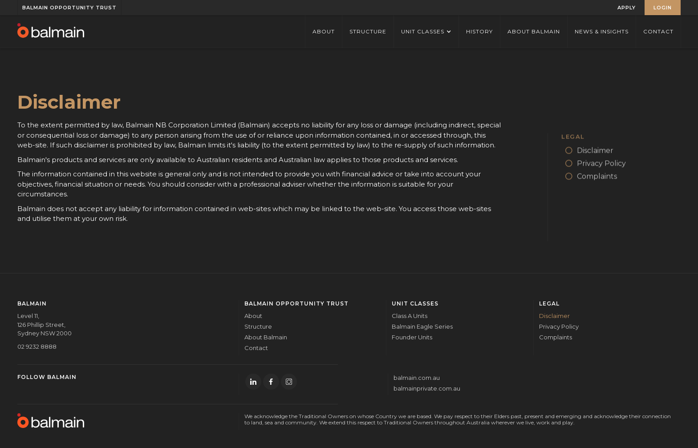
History (479, 31)
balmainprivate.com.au (427, 388)
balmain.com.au (417, 377)
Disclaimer (554, 315)
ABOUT (323, 31)
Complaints (555, 337)
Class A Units (409, 315)
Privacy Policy (559, 326)
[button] (426, 31)
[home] (50, 31)
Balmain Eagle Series (422, 326)
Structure (258, 326)
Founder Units (412, 337)
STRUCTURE (367, 31)
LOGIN (662, 7)
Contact (658, 31)
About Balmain (533, 31)
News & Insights (602, 31)
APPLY (626, 7)
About (253, 315)
